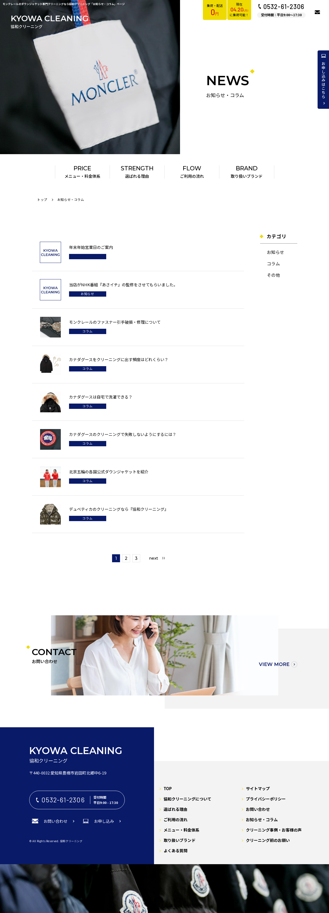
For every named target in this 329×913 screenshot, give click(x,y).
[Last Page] (157, 558)
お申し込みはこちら (323, 80)
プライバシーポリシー (266, 799)
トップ (42, 199)
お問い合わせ (258, 809)
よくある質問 (175, 850)
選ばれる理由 (175, 809)
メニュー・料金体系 (181, 830)
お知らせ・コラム (262, 819)
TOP (168, 788)
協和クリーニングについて (187, 799)
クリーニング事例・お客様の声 (274, 830)
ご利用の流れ (175, 819)
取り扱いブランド (179, 840)
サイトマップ (258, 788)
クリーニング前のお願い (268, 840)
